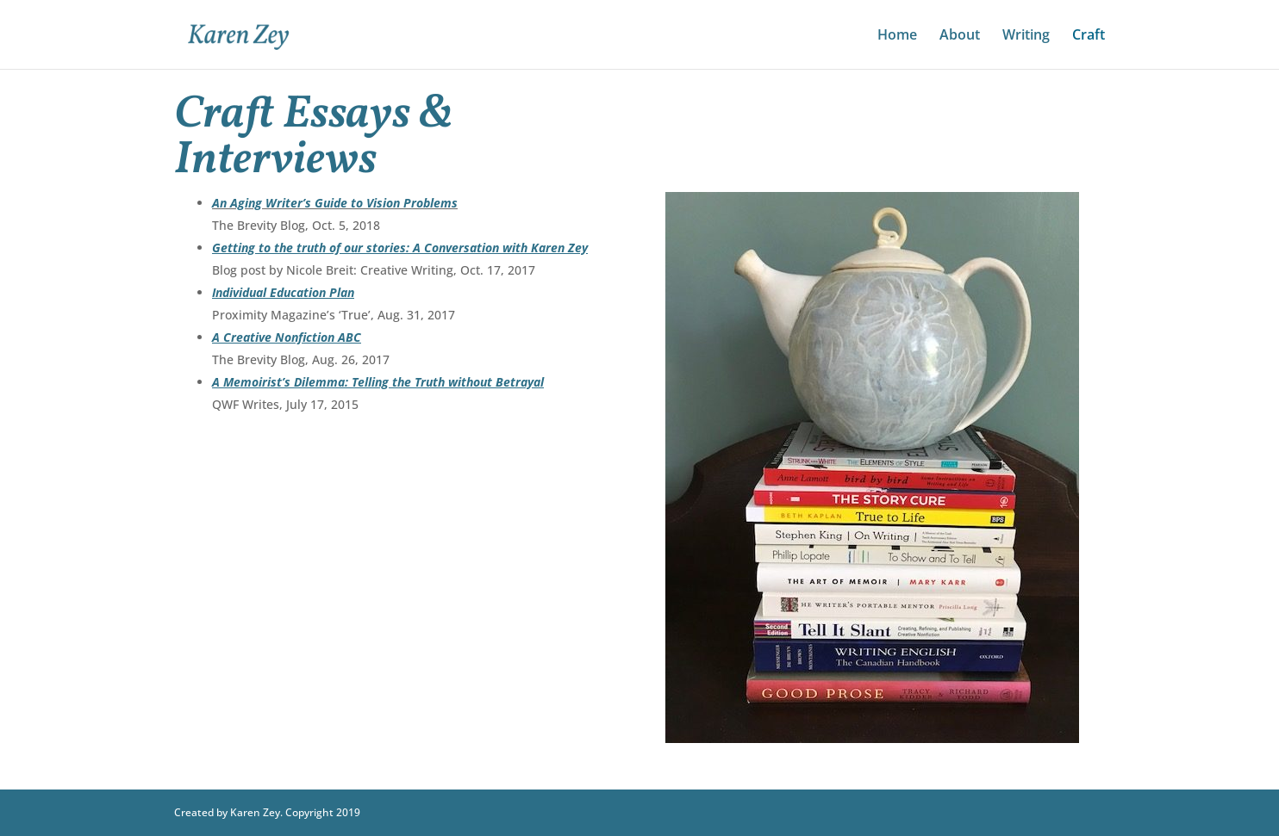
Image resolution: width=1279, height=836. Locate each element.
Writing (1026, 36)
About (959, 36)
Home (897, 36)
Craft (1088, 36)
